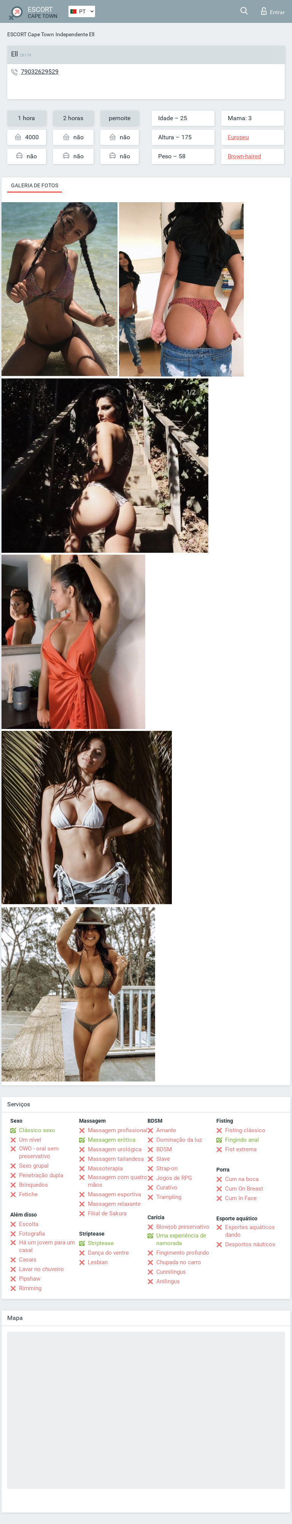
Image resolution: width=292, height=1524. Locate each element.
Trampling (168, 1197)
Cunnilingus (171, 1271)
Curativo (167, 1187)
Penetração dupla (41, 1175)
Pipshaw (29, 1278)
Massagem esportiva (114, 1194)
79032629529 (40, 71)
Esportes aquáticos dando (250, 1231)
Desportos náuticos (250, 1244)
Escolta (28, 1224)
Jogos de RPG (174, 1178)
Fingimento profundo (182, 1252)
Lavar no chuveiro (41, 1269)
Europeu (238, 137)
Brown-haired (244, 156)
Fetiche (28, 1194)
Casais (27, 1259)
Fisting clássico (245, 1130)
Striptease (101, 1243)
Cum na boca (242, 1179)
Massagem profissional (118, 1130)
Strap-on (167, 1168)
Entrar (273, 11)
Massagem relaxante (114, 1204)
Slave (163, 1158)
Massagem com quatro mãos (117, 1181)
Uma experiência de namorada (181, 1239)
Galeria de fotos (34, 185)
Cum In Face (241, 1198)
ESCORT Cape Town (30, 34)
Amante (166, 1130)
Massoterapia (105, 1168)
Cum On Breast (244, 1188)
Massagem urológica (114, 1149)
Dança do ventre (108, 1252)
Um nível (30, 1139)
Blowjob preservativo (182, 1226)
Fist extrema (241, 1149)
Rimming (30, 1288)
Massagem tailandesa (116, 1158)
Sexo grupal (34, 1165)
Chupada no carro (178, 1262)
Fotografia (32, 1233)
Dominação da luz (179, 1139)
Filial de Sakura (107, 1213)
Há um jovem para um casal (47, 1246)
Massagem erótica (111, 1139)
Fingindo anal (242, 1139)
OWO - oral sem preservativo (39, 1152)
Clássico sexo (37, 1130)
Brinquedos (33, 1184)
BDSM (164, 1149)
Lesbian (98, 1262)
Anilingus (168, 1281)
